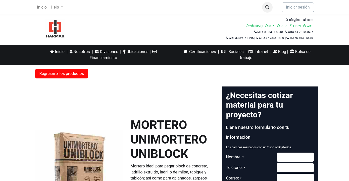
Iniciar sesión (298, 7)
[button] (267, 7)
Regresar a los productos (61, 73)
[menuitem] (42, 7)
